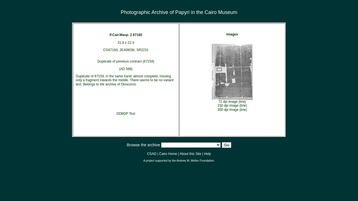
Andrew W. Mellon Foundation (195, 160)
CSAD (151, 154)
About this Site (190, 154)
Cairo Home (168, 154)
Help (207, 154)
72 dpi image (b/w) (232, 102)
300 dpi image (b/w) (232, 110)
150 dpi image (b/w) (232, 105)
